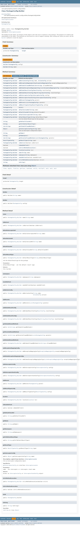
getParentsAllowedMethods (27, 138)
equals (10, 168)
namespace (22, 155)
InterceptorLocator (8, 19)
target (24, 50)
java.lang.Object (6, 14)
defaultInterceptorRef (26, 114)
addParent (22, 100)
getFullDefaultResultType (27, 124)
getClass (22, 168)
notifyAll (42, 168)
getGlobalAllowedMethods (26, 126)
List (42, 88)
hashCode (29, 168)
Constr (16, 6)
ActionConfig (42, 80)
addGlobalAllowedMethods (26, 85)
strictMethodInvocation (26, 160)
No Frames (25, 4)
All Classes (34, 4)
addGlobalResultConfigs (26, 92)
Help (35, 1)
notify (35, 168)
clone (4, 168)
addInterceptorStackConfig (27, 97)
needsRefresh (23, 157)
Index (31, 1)
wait (47, 168)
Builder (5, 64)
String (11, 67)
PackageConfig (6, 24)
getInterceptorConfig (25, 128)
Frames (19, 4)
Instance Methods (18, 76)
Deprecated (26, 1)
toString (21, 162)
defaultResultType (24, 117)
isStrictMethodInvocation (27, 147)
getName (21, 133)
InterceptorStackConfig (43, 97)
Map (35, 92)
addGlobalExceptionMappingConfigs (29, 88)
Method (21, 6)
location (21, 150)
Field (11, 6)
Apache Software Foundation (18, 524)
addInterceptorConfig (25, 95)
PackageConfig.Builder (10, 80)
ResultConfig (37, 90)
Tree (21, 1)
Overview (3, 1)
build (20, 107)
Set (36, 85)
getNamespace (23, 135)
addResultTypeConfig (25, 105)
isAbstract (22, 142)
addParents (22, 102)
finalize (15, 168)
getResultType (23, 140)
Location (27, 150)
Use (18, 1)
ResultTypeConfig (37, 105)
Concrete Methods (32, 76)
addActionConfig (24, 80)
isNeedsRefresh (23, 145)
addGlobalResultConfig (26, 90)
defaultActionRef (24, 109)
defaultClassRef (24, 112)
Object (9, 30)
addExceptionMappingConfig (27, 83)
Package (9, 1)
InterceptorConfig (38, 95)
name (20, 152)
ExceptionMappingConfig (43, 83)
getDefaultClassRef (25, 121)
